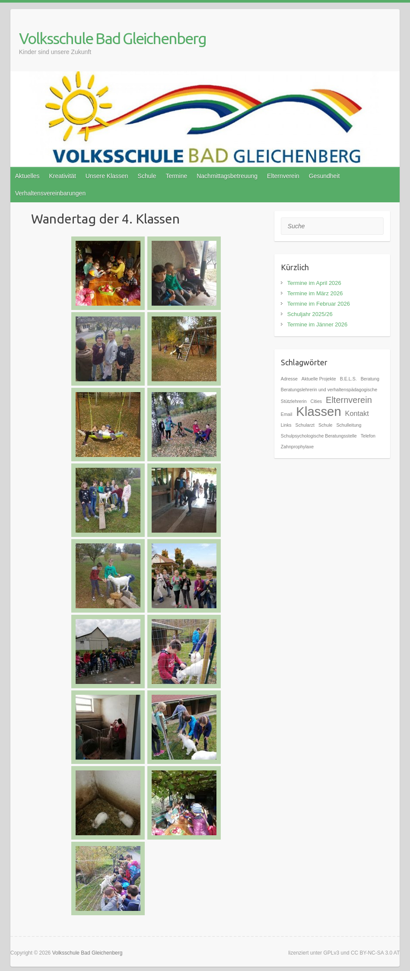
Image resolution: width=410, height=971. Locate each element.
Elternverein (283, 175)
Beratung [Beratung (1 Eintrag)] (370, 378)
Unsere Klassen (107, 175)
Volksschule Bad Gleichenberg (112, 38)
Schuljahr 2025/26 (310, 314)
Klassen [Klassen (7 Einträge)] (318, 411)
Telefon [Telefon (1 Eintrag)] (368, 435)
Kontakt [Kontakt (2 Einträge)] (357, 413)
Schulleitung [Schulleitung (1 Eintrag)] (348, 425)
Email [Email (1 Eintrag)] (286, 414)
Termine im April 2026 (314, 283)
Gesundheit (324, 175)
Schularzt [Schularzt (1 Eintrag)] (305, 425)
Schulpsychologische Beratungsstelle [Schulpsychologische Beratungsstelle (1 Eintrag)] (319, 435)
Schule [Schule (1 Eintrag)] (325, 425)
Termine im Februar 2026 (318, 303)
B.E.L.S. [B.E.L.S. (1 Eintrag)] (348, 378)
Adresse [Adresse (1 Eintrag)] (289, 378)
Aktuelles (27, 175)
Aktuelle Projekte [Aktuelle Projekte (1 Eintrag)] (319, 378)
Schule (147, 175)
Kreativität (62, 175)
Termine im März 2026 (315, 293)
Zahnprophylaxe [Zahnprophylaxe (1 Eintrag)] (297, 446)
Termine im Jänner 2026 (317, 324)
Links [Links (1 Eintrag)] (286, 425)
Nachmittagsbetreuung (227, 175)
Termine (176, 175)
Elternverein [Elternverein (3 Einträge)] (349, 400)
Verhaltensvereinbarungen (50, 193)
